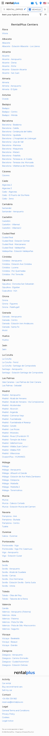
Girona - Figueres (10, 304)
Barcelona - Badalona (11, 125)
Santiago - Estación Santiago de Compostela (22, 372)
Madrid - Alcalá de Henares (14, 398)
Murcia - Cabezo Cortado (13, 503)
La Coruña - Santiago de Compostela (19, 366)
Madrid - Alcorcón (10, 409)
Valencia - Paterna (10, 618)
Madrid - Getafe (9, 426)
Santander (6, 208)
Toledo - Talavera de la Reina (15, 599)
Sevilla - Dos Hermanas (12, 579)
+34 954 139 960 (9, 698)
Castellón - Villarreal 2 (11, 228)
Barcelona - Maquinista (12, 149)
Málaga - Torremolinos (12, 490)
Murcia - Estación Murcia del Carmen (19, 507)
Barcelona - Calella (10, 128)
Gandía (5, 608)
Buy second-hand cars (12, 687)
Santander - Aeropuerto (13, 211)
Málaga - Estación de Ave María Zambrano (21, 476)
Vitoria (5, 33)
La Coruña (6, 359)
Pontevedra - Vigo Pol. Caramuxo (17, 549)
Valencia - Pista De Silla (12, 622)
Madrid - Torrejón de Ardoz (14, 439)
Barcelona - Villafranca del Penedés (18, 166)
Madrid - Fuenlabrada (11, 419)
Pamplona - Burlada (11, 519)
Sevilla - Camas (9, 575)
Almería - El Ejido (9, 89)
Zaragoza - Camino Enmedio (15, 658)
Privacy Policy (8, 714)
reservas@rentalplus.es (12, 702)
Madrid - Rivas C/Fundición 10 (15, 436)
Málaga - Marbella (10, 483)
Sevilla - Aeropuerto (11, 569)
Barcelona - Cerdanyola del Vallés (17, 131)
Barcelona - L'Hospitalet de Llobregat (19, 138)
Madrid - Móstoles (10, 433)
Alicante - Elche (9, 66)
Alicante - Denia (9, 63)
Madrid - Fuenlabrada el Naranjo (16, 422)
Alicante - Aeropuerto (12, 59)
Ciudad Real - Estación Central (15, 241)
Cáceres (5, 175)
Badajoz (5, 108)
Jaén (4, 349)
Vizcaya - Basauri (9, 642)
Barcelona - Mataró (10, 152)
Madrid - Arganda (10, 412)
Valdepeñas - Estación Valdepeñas (17, 251)
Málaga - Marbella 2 (11, 487)
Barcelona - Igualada (11, 135)
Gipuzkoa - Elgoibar (11, 287)
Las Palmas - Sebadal (11, 385)
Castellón (6, 221)
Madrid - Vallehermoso (12, 443)
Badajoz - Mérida (9, 115)
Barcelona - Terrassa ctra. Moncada (17, 162)
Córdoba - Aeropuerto (12, 261)
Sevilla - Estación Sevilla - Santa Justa (19, 582)
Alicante (5, 56)
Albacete (6, 43)
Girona (5, 300)
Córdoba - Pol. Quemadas (13, 271)
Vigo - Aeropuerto (10, 552)
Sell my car (7, 690)
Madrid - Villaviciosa (11, 453)
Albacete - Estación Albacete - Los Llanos (21, 46)
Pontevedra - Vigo (10, 545)
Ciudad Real (7, 237)
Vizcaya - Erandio (10, 645)
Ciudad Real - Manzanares (14, 244)
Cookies (5, 717)
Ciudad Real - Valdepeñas (13, 248)
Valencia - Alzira (9, 615)
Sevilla (5, 565)
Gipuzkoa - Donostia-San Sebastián (18, 284)
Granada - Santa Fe (10, 327)
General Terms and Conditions (15, 710)
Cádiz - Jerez (8, 198)
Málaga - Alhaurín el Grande (14, 473)
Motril (4, 330)
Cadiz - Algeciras (9, 192)
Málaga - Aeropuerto (11, 470)
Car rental (6, 683)
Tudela (5, 526)
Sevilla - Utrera (8, 586)
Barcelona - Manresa (11, 145)
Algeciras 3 (7, 188)
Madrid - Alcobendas (11, 405)
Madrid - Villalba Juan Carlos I (15, 446)
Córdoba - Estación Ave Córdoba (17, 264)
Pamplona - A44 (9, 516)
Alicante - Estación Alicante (14, 69)
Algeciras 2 (7, 185)
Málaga (5, 466)
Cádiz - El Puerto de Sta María (15, 195)
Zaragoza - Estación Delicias (15, 665)
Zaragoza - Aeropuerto (12, 655)
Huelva (5, 340)
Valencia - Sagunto (10, 629)
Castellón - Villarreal (11, 224)
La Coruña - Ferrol (10, 362)
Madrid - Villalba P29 (11, 450)
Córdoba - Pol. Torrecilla (12, 274)
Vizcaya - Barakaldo (11, 638)
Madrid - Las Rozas (10, 429)
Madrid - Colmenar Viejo (13, 415)
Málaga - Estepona (10, 480)
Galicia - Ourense (9, 536)
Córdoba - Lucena (10, 267)
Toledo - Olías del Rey (12, 595)
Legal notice (7, 721)
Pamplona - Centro (10, 523)
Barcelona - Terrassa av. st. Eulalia (17, 159)
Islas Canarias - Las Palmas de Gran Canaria (21, 382)
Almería (5, 82)
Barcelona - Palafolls (11, 155)
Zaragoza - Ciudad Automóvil (15, 661)
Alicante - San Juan (10, 73)
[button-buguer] (2, 3)
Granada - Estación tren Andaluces (17, 323)
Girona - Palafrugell (10, 307)
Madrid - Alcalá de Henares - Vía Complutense (23, 402)
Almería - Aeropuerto (11, 86)
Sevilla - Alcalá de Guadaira (14, 572)
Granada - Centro (10, 320)
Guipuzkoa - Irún (9, 291)
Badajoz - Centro (9, 112)
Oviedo (5, 99)
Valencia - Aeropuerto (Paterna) (16, 612)
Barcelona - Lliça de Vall (12, 142)
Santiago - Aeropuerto (12, 369)
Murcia (5, 500)
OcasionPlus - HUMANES (13, 457)
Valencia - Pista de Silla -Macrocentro (19, 625)
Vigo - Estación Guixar (12, 556)
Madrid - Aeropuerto (11, 395)
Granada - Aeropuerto (12, 316)
